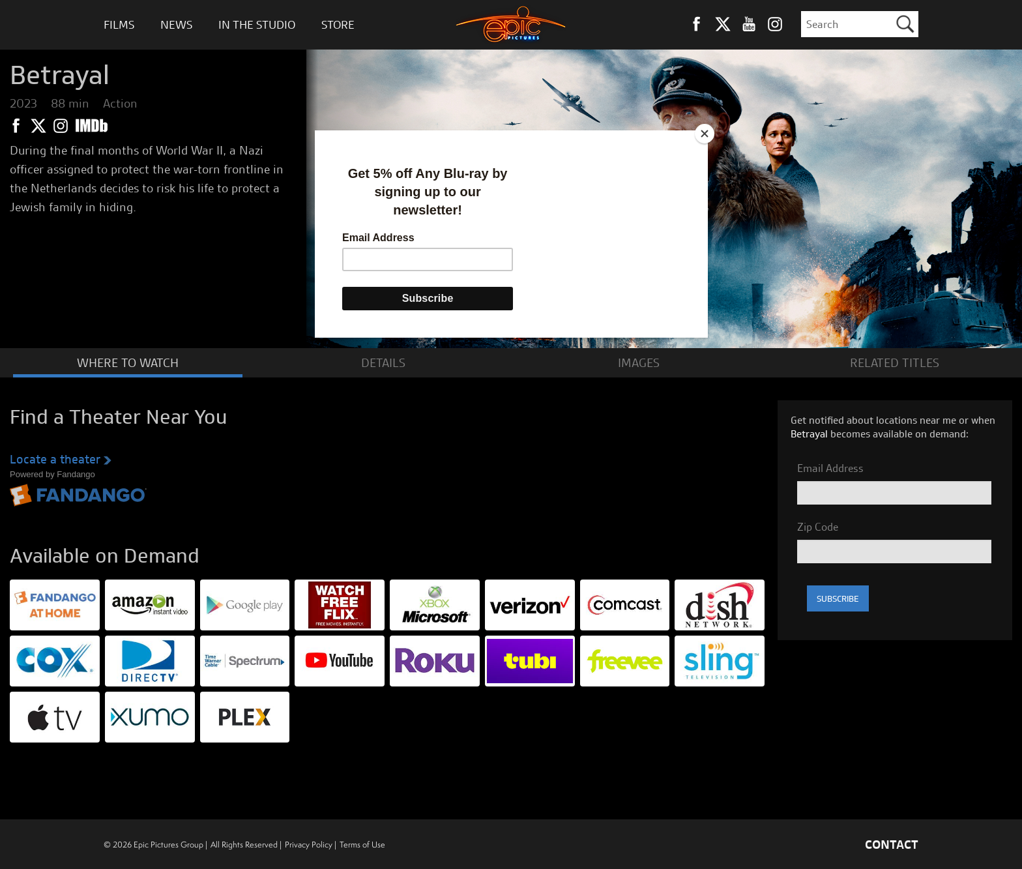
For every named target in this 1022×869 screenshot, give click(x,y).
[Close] (704, 133)
